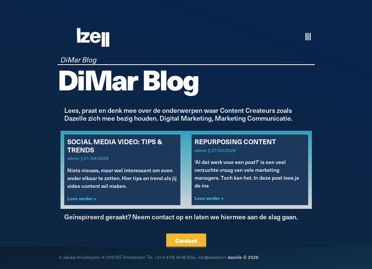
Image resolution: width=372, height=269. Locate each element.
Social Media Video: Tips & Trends (114, 145)
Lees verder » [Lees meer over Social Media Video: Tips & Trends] (81, 198)
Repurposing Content (235, 141)
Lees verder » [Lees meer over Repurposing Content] (209, 198)
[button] (309, 37)
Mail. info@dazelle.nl (206, 257)
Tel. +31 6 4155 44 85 (166, 257)
